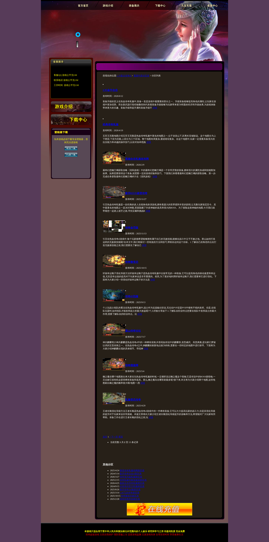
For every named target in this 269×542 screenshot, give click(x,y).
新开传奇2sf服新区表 (130, 489)
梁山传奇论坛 (133, 330)
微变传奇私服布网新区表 (132, 470)
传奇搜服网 (131, 365)
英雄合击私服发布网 (137, 158)
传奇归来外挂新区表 (130, 499)
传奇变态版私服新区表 (131, 476)
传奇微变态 (131, 261)
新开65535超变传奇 (136, 193)
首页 (105, 437)
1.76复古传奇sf (124, 75)
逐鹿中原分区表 (141, 75)
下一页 (114, 437)
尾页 (120, 437)
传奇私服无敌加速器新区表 (133, 480)
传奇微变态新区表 (130, 496)
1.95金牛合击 (110, 90)
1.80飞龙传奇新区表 (129, 492)
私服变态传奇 (133, 399)
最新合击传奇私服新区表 (132, 483)
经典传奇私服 (110, 124)
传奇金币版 (131, 227)
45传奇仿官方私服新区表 (132, 486)
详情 (155, 107)
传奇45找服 (131, 296)
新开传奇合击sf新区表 (131, 473)
